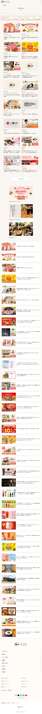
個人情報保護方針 (3, 702)
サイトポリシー (18, 702)
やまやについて (4, 651)
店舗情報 (3, 660)
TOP (1, 5)
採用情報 (3, 672)
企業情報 (3, 669)
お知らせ (3, 666)
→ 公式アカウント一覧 (21, 697)
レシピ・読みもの (5, 657)
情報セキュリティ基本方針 (11, 702)
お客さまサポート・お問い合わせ (7, 690)
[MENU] (40, 1)
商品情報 (3, 654)
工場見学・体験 (4, 663)
